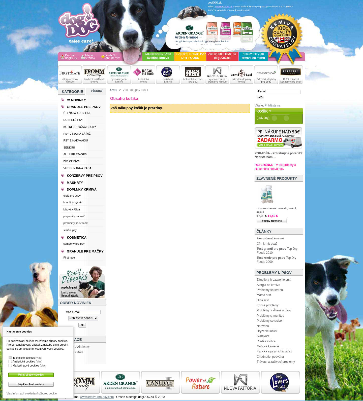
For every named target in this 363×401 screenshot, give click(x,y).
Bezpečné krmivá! (190, 56)
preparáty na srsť (73, 216)
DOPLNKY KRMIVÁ (82, 189)
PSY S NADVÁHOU (75, 140)
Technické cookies (24, 357)
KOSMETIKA (76, 237)
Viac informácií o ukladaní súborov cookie (32, 393)
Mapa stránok (90, 57)
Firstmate (69, 257)
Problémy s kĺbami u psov (274, 310)
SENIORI (69, 147)
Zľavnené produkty (276, 178)
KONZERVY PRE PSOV (85, 175)
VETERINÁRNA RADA (77, 168)
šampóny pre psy (73, 243)
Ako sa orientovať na (222, 56)
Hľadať (261, 91)
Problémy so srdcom (270, 320)
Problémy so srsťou (270, 290)
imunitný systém (73, 202)
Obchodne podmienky (74, 346)
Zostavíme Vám (253, 56)
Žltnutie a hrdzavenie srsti (274, 279)
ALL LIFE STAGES (74, 154)
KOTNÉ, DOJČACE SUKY (79, 126)
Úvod (113, 90)
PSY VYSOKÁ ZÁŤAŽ (76, 133)
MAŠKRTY (75, 183)
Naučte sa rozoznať (158, 56)
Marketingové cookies (26, 365)
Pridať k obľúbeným (112, 57)
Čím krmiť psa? (267, 243)
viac (38, 357)
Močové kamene (268, 346)
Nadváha (263, 326)
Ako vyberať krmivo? (270, 238)
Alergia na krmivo (268, 285)
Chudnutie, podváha (270, 356)
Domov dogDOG (71, 57)
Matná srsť (264, 295)
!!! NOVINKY (76, 100)
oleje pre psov (72, 195)
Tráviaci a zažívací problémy (276, 361)
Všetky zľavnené (272, 221)
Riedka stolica (266, 341)
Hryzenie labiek (267, 331)
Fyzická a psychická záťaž (274, 351)
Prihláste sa (273, 105)
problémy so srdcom (75, 223)
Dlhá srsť (263, 300)
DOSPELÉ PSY (73, 119)
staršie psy (70, 230)
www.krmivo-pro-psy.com (97, 397)
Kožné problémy (268, 305)
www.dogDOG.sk (223, 6)
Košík (262, 111)
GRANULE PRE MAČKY (85, 251)
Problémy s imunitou (270, 315)
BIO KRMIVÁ (71, 161)
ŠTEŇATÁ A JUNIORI (76, 113)
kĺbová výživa (71, 209)
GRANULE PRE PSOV (84, 107)
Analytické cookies (24, 361)
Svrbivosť (263, 336)
